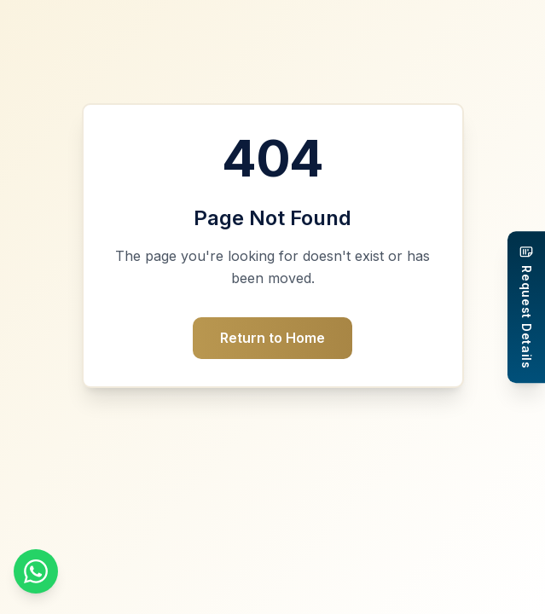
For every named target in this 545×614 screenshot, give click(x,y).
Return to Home (272, 337)
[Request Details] (526, 307)
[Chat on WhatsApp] (36, 571)
